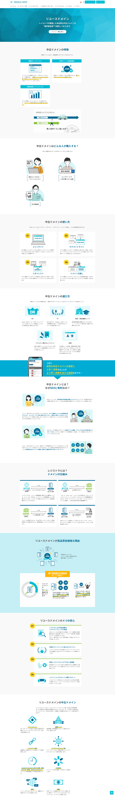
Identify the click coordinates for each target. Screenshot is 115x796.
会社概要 (84, 767)
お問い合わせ (38, 771)
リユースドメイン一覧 (16, 771)
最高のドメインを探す (57, 751)
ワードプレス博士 (25, 782)
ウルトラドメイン (15, 778)
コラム (36, 773)
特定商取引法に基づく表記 (99, 794)
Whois (60, 767)
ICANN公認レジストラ (96, 774)
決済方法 (37, 767)
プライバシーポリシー (64, 771)
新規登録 (13, 767)
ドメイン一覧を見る (57, 32)
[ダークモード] (83, 2)
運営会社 (90, 794)
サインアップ (90, 2)
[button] (77, 6)
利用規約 (61, 769)
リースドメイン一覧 (15, 773)
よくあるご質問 (38, 769)
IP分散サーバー (14, 780)
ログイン (100, 2)
